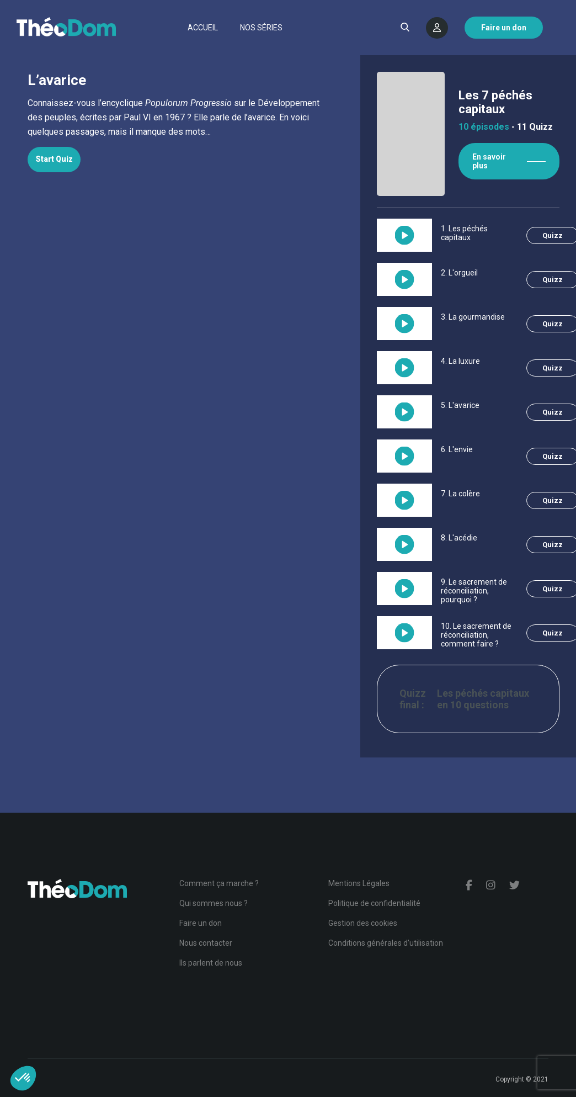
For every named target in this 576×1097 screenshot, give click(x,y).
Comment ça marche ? (219, 883)
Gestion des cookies (362, 923)
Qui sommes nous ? (213, 903)
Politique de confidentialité (374, 903)
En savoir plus (489, 161)
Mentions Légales (359, 883)
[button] (23, 1078)
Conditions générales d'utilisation (385, 943)
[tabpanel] (180, 117)
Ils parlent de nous (210, 962)
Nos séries (261, 27)
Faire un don (200, 923)
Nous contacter (205, 943)
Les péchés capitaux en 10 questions (483, 699)
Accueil (203, 27)
